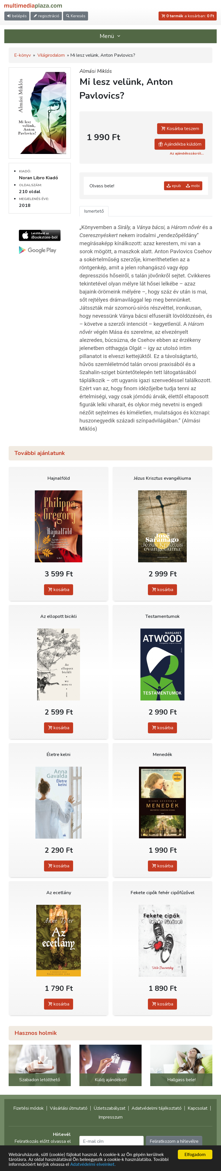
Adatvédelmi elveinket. (93, 1165)
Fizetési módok (28, 1108)
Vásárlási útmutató (68, 1108)
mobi (193, 185)
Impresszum (110, 1117)
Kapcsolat (197, 1108)
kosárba (58, 590)
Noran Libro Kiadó (38, 178)
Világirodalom (51, 55)
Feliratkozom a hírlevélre (174, 1141)
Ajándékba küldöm (179, 144)
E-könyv (22, 55)
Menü (110, 36)
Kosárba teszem (180, 128)
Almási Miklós (95, 71)
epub (174, 185)
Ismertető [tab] (94, 211)
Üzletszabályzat (109, 1108)
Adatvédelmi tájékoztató (157, 1108)
